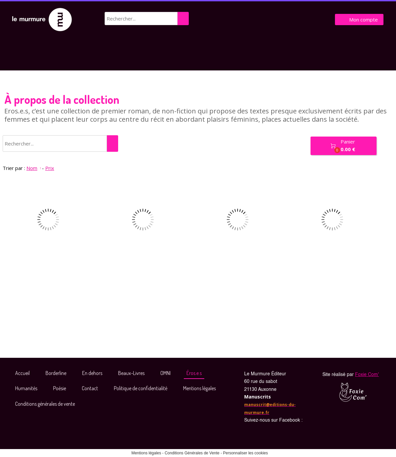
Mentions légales (199, 388)
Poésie (59, 388)
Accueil (22, 373)
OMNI (165, 373)
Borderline (56, 373)
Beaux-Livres (131, 373)
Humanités (26, 388)
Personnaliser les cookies (245, 453)
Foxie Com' (367, 374)
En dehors (92, 373)
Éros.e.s (194, 373)
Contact (90, 388)
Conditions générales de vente (45, 403)
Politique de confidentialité (140, 388)
